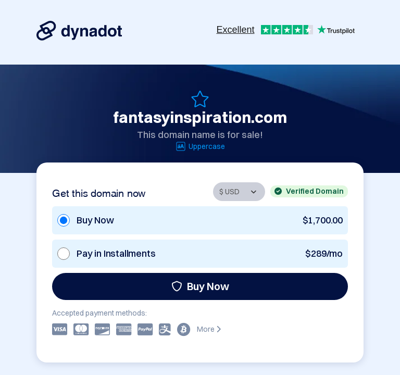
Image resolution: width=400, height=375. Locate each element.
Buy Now (200, 286)
